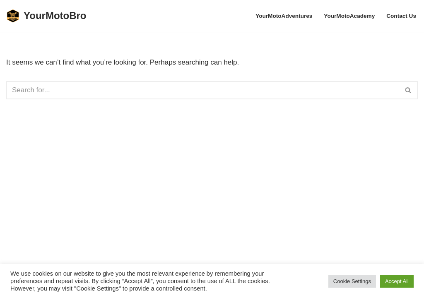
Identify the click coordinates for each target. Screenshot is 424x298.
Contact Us (401, 16)
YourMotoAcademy (349, 16)
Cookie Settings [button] (352, 281)
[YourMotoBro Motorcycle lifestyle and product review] (46, 15)
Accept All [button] (397, 281)
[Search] (202, 90)
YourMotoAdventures (283, 16)
